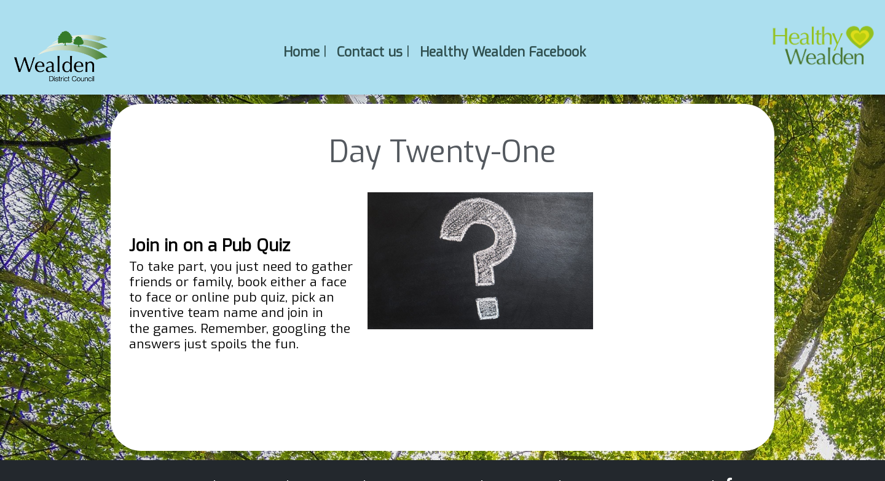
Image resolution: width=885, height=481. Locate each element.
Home (301, 51)
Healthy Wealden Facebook (503, 51)
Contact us (370, 51)
